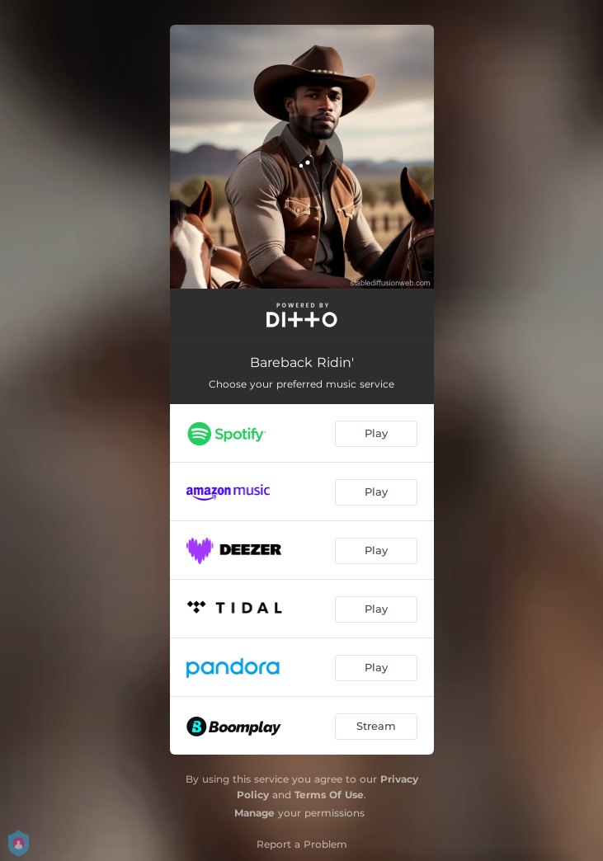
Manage (254, 813)
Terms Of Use (329, 794)
